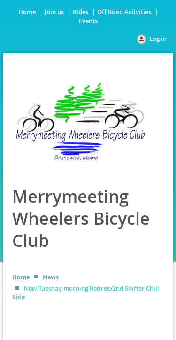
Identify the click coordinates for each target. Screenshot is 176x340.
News (51, 277)
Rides (80, 12)
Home (27, 12)
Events (88, 20)
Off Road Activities (124, 12)
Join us (54, 12)
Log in (158, 38)
